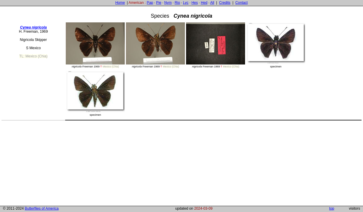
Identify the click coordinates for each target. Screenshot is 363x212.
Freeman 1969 (95, 45)
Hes (194, 3)
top (331, 208)
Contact (241, 3)
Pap (150, 3)
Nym (168, 3)
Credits (225, 3)
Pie (158, 3)
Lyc (185, 3)
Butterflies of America (42, 208)
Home (120, 3)
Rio (177, 3)
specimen (275, 45)
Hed (204, 3)
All (212, 3)
